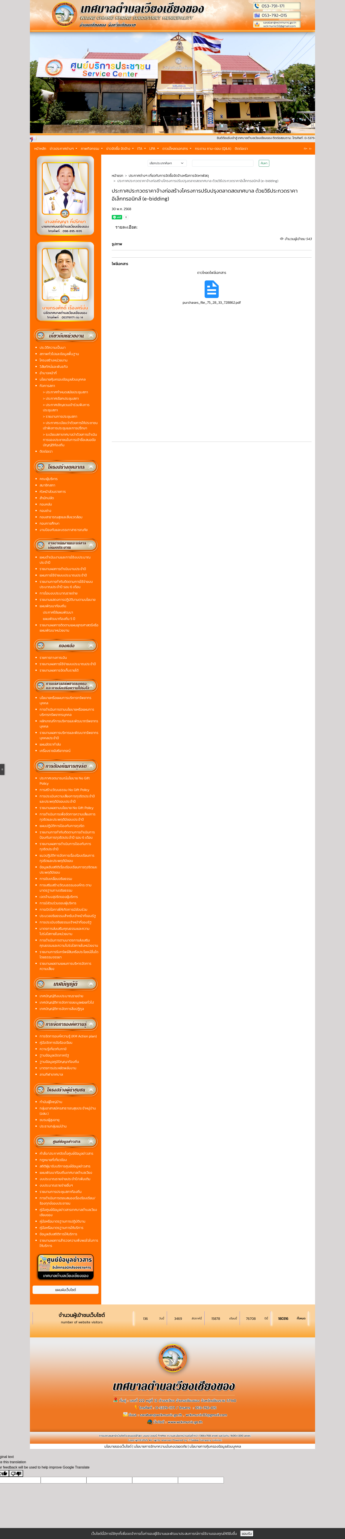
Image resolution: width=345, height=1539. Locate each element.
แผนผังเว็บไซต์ (65, 1289)
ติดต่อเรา (241, 148)
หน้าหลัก (40, 148)
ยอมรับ (247, 1533)
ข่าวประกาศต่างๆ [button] (62, 148)
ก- (310, 149)
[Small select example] (167, 163)
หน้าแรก (117, 175)
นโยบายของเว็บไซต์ (118, 1446)
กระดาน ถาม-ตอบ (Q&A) (213, 148)
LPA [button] (152, 148)
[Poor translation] (16, 1473)
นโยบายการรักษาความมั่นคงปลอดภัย (160, 1446)
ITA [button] (140, 148)
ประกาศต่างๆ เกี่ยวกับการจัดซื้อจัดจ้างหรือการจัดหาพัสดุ (169, 175)
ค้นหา (264, 163)
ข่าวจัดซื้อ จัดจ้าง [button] (118, 148)
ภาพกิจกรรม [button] (90, 148)
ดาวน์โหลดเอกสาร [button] (175, 148)
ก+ (305, 148)
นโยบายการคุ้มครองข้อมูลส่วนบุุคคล (215, 1446)
